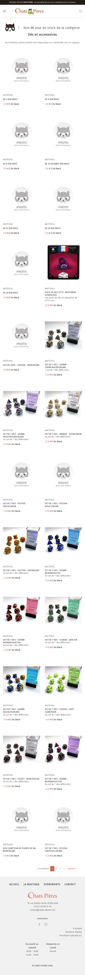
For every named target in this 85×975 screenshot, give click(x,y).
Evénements (52, 884)
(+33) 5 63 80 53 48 (42, 906)
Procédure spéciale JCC (70, 935)
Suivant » (72, 868)
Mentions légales (73, 932)
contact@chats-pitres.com (42, 910)
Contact (70, 884)
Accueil (14, 884)
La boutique (31, 884)
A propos (77, 928)
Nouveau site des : (21, 2)
